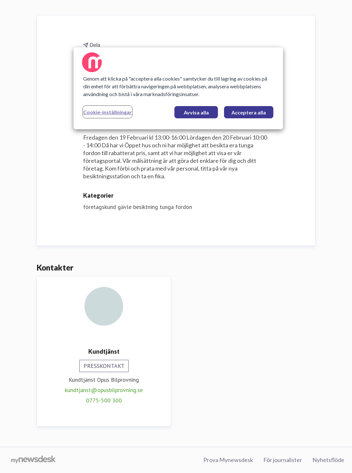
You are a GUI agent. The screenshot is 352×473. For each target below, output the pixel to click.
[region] (178, 88)
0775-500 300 (104, 400)
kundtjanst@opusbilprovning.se (104, 390)
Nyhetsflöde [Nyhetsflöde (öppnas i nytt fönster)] (328, 459)
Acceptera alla (248, 112)
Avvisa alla (196, 112)
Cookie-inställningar (107, 112)
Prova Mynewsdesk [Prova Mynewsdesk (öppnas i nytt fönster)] (228, 459)
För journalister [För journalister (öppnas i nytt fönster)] (282, 459)
